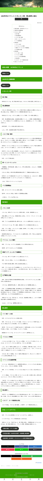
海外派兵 (16, 43)
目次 (20, 26)
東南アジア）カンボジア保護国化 (22, 48)
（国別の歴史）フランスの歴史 (10, 430)
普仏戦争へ (18, 59)
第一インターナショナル (21, 39)
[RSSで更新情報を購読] (21, 461)
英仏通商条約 (18, 35)
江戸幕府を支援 (19, 50)
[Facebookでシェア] (21, 449)
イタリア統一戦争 (19, 37)
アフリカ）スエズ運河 (20, 46)
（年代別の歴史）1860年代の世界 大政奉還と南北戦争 (17, 435)
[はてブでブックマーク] (35, 449)
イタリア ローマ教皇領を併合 (22, 61)
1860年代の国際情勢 (19, 30)
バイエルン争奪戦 (19, 55)
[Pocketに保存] (8, 452)
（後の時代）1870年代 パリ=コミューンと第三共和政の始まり (19, 440)
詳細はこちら (6, 74)
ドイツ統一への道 (19, 53)
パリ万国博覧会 (19, 41)
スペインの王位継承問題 (21, 57)
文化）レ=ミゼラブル (19, 62)
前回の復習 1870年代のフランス (21, 28)
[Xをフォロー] (11, 458)
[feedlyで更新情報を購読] (32, 458)
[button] (21, 19)
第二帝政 (17, 34)
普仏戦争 (16, 52)
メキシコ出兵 (18, 44)
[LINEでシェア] (21, 452)
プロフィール (31, 477)
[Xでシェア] (8, 449)
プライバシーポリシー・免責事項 (11, 477)
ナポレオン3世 (17, 32)
